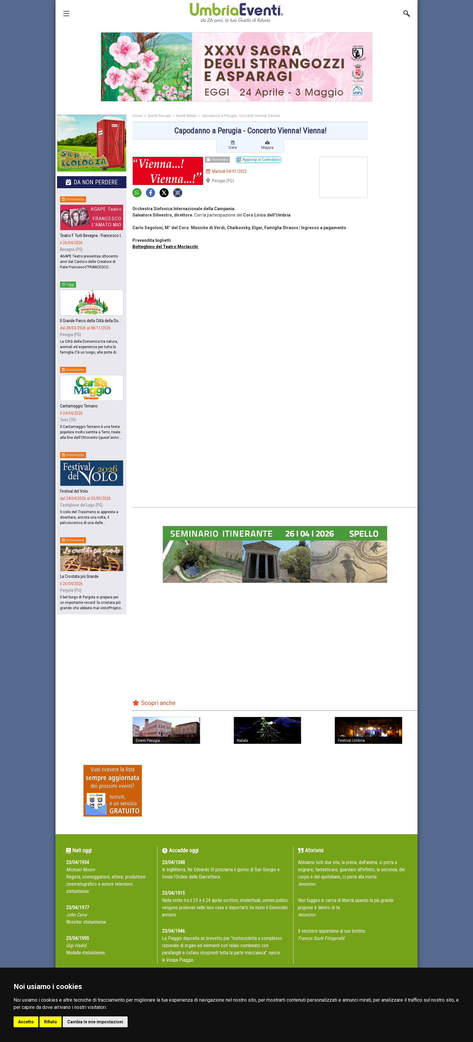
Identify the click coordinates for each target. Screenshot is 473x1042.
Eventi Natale (186, 116)
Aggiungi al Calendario (258, 160)
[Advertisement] (394, 210)
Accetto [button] (26, 1021)
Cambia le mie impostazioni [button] (95, 1021)
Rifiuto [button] (50, 1021)
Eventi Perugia (159, 116)
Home (137, 116)
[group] (236, 66)
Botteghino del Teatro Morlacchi (165, 246)
